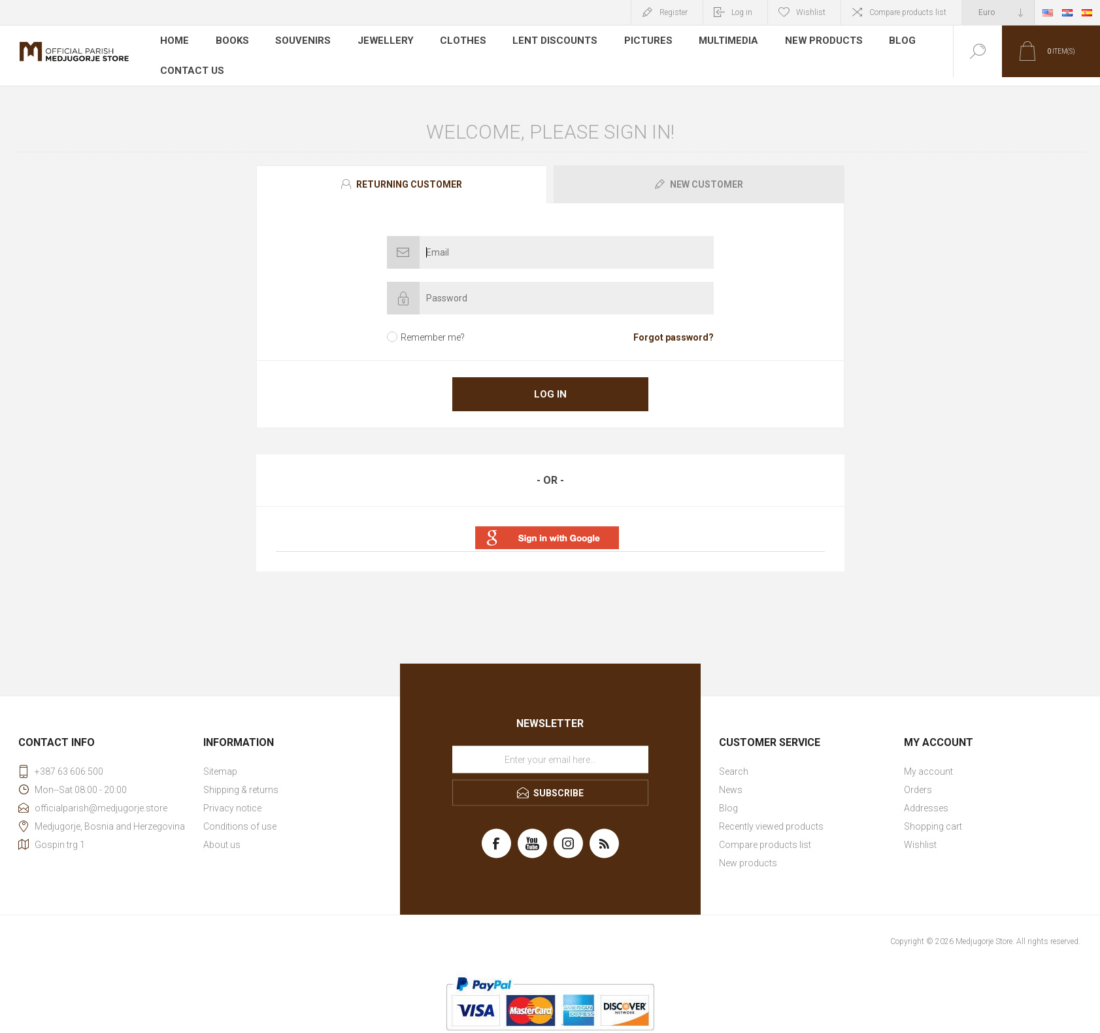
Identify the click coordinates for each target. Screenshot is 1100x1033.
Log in (741, 12)
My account (928, 763)
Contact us (190, 61)
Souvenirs (301, 42)
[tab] (403, 176)
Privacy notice (232, 799)
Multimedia (717, 42)
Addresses (926, 799)
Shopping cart (933, 818)
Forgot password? (673, 329)
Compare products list (907, 12)
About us (222, 836)
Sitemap (220, 763)
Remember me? (433, 329)
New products (811, 42)
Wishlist (920, 836)
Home (174, 42)
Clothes (456, 42)
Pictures (637, 42)
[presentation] (401, 176)
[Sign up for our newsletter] (550, 751)
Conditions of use (239, 818)
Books (232, 42)
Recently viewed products (771, 818)
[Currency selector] (998, 12)
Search (733, 763)
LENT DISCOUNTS (546, 42)
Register (673, 12)
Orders (918, 781)
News (730, 781)
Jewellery (381, 42)
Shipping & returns (240, 781)
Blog (888, 42)
